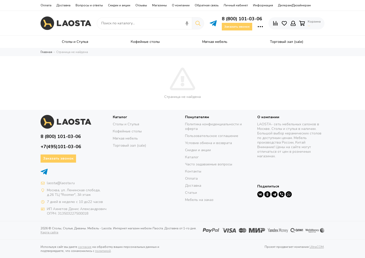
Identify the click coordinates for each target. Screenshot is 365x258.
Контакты (193, 171)
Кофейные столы (127, 131)
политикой (103, 251)
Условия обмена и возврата (208, 143)
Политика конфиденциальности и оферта (213, 126)
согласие (85, 247)
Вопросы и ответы (89, 5)
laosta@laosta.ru (61, 183)
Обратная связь (206, 5)
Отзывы (141, 5)
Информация (263, 5)
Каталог (192, 157)
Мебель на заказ (199, 199)
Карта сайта (49, 232)
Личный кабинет (236, 5)
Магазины (159, 5)
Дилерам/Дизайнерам (294, 5)
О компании (181, 5)
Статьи (191, 192)
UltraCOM (316, 247)
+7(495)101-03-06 (61, 146)
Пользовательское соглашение (211, 135)
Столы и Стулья (126, 124)
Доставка (63, 5)
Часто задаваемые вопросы (208, 164)
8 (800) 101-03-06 (242, 19)
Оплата (46, 5)
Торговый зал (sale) (129, 145)
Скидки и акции (119, 5)
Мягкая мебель (125, 138)
